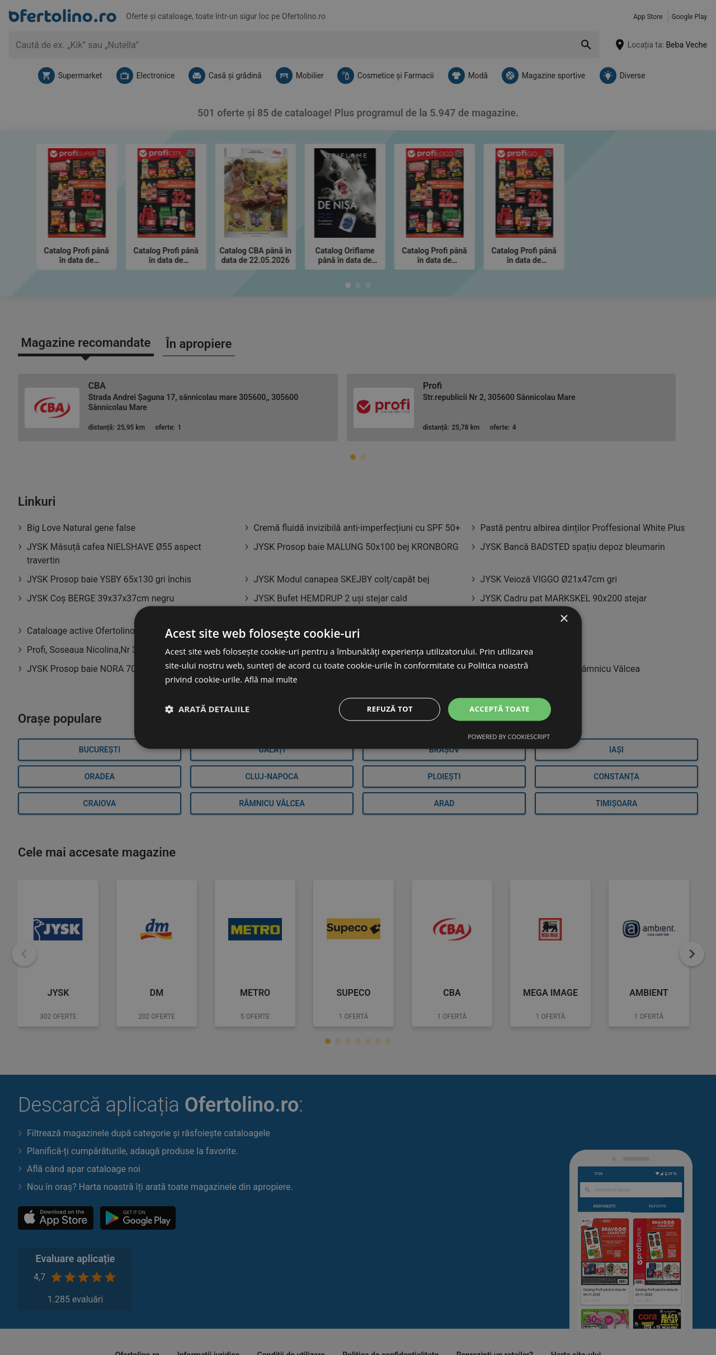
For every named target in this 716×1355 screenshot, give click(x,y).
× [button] (563, 618)
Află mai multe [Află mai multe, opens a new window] (272, 678)
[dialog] (358, 677)
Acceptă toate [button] (497, 708)
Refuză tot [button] (385, 708)
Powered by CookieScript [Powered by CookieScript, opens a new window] (509, 737)
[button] (207, 709)
